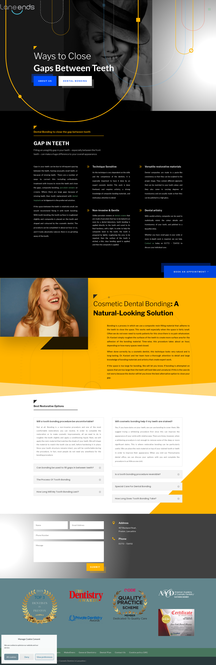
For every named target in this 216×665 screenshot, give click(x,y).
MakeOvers (69, 652)
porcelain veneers (67, 187)
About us (45, 81)
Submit (95, 567)
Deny (26, 657)
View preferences (44, 657)
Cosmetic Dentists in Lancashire (72, 661)
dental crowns (120, 215)
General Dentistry (87, 652)
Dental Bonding (75, 81)
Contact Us (120, 652)
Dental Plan (105, 652)
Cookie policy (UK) (138, 652)
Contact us (149, 243)
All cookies (11, 657)
